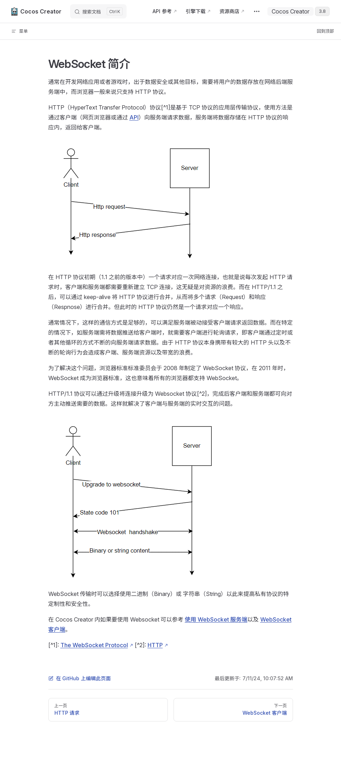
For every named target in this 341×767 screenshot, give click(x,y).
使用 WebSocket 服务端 (216, 619)
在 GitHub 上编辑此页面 (79, 678)
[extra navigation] (257, 11)
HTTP (155, 645)
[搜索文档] (98, 11)
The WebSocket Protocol (94, 645)
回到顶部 (325, 31)
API (134, 117)
